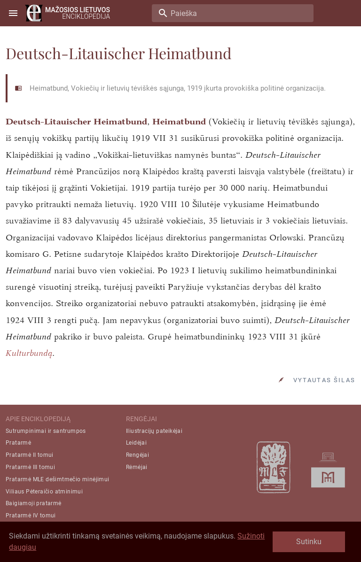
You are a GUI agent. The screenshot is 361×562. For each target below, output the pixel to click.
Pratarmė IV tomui (31, 515)
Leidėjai (136, 442)
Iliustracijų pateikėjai (154, 431)
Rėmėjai (137, 467)
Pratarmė (18, 442)
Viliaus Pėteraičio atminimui (44, 491)
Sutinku (309, 541)
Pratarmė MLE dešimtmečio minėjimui (58, 479)
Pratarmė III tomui (30, 467)
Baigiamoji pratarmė (34, 503)
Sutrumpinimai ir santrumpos (46, 431)
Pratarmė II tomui (30, 455)
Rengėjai (137, 455)
